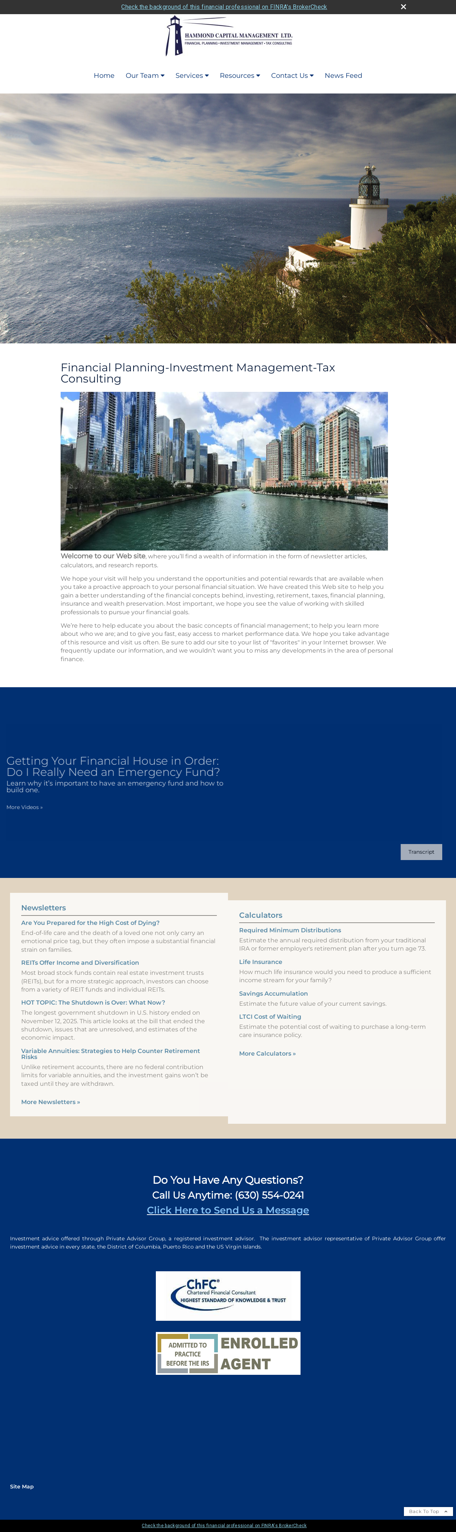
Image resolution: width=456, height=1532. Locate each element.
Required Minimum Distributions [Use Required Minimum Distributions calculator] (290, 941)
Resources (237, 76)
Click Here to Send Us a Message (228, 1210)
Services (189, 76)
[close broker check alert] (404, 7)
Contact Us (289, 76)
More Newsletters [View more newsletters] (50, 1090)
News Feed (343, 76)
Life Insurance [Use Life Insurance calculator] (260, 973)
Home (104, 76)
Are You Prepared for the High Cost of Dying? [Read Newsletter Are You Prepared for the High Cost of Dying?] (90, 911)
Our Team (142, 76)
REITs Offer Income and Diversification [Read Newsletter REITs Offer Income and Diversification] (80, 951)
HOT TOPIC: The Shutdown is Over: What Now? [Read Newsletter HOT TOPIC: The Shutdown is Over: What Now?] (93, 991)
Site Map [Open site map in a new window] (22, 1486)
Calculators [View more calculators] (260, 926)
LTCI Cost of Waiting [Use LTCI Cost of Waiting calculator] (270, 1027)
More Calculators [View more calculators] (267, 1064)
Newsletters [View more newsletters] (43, 896)
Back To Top (428, 1511)
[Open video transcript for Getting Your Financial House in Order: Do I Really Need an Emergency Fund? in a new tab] (410, 852)
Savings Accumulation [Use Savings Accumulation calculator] (273, 1004)
